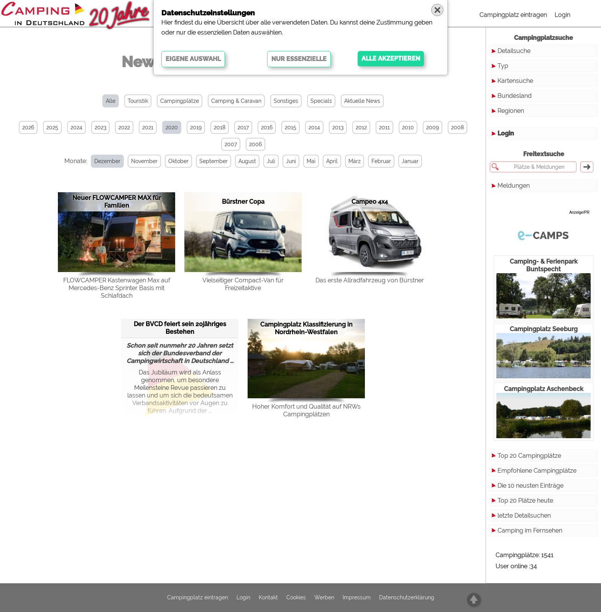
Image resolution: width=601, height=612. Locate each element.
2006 (255, 144)
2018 (219, 127)
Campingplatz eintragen (513, 14)
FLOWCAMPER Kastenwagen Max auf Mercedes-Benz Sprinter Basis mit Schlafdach (116, 288)
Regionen (511, 110)
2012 (361, 127)
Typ (503, 65)
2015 (290, 127)
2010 (408, 127)
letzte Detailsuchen (524, 515)
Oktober (178, 161)
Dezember (107, 161)
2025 (52, 127)
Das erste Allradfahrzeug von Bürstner (369, 280)
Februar (381, 161)
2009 (432, 127)
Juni (291, 161)
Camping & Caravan (236, 101)
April (332, 161)
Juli (271, 161)
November (144, 161)
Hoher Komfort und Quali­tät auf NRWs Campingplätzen (306, 410)
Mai (311, 161)
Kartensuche (515, 80)
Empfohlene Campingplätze (537, 470)
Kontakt (268, 598)
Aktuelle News (362, 101)
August (247, 161)
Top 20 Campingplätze (529, 455)
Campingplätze (179, 101)
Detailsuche (514, 50)
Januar (410, 161)
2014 (314, 127)
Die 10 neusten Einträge (530, 485)
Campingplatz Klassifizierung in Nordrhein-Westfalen (306, 328)
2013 (337, 127)
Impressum (357, 598)
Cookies (296, 598)
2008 (457, 127)
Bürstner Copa (243, 201)
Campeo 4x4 (369, 201)
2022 (124, 127)
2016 (267, 127)
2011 (384, 127)
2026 (28, 127)
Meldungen (514, 185)
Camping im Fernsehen (530, 530)
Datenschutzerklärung (406, 598)
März (354, 161)
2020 (172, 127)
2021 (147, 127)
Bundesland (515, 95)
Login (562, 14)
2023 (100, 127)
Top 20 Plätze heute (525, 500)
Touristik (138, 101)
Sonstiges (286, 101)
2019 (196, 127)
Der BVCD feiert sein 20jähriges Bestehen (180, 327)
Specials (321, 101)
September (213, 161)
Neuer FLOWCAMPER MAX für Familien (116, 201)
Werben (324, 598)
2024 (76, 127)
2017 (243, 127)
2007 (231, 144)
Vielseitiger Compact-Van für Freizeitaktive (243, 284)
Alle (110, 101)
